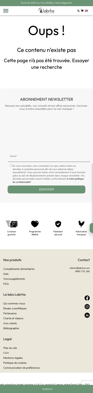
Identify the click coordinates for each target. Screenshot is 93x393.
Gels (6, 274)
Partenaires (10, 313)
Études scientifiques (15, 308)
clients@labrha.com (80, 268)
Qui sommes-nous (14, 303)
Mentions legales (13, 358)
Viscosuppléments (14, 279)
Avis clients (10, 323)
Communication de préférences (21, 368)
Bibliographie (11, 328)
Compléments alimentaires (19, 269)
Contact (47, 389)
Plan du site (10, 348)
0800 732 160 (82, 271)
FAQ (6, 284)
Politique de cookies (15, 363)
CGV (6, 353)
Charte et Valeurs (13, 318)
